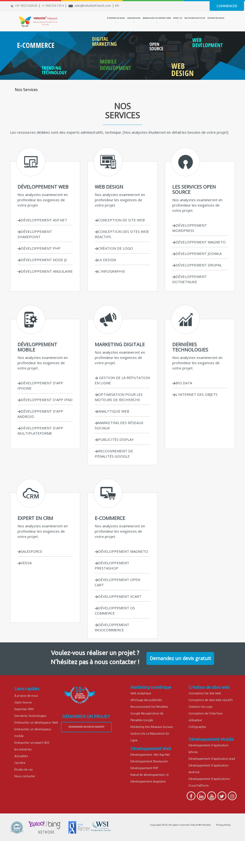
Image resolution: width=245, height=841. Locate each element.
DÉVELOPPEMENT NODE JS (42, 259)
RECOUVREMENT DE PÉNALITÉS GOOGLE (114, 454)
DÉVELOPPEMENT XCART (118, 596)
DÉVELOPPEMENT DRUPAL (197, 265)
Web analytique (140, 693)
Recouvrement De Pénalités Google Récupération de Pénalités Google (149, 713)
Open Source (23, 702)
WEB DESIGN (109, 187)
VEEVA (24, 562)
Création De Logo (200, 706)
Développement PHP (144, 768)
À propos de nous (26, 695)
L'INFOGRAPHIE (110, 271)
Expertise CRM (24, 709)
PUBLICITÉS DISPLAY (114, 439)
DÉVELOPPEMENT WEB (42, 187)
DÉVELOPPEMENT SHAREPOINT (34, 234)
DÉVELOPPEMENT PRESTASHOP (112, 565)
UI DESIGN (107, 259)
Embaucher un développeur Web (36, 722)
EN (117, 5)
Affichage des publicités (146, 700)
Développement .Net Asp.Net (150, 754)
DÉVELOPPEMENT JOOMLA (197, 253)
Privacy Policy (223, 825)
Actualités (21, 756)
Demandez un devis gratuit (180, 658)
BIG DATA (182, 382)
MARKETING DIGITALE (120, 344)
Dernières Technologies (30, 715)
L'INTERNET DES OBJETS (194, 394)
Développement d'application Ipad (212, 758)
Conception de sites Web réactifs (211, 700)
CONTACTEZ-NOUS (215, 18)
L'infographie (197, 726)
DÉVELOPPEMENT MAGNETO (199, 242)
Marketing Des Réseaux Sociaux (151, 726)
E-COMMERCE (110, 518)
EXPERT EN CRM (35, 518)
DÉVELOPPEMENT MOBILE (37, 347)
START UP (177, 18)
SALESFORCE (29, 551)
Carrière (19, 762)
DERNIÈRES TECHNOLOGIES (190, 347)
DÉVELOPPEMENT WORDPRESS (189, 228)
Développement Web (150, 748)
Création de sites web (209, 687)
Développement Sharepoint (149, 761)
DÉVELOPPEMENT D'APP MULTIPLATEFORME (40, 431)
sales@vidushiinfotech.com (92, 5)
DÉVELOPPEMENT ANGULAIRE (45, 271)
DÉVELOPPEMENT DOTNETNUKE (189, 279)
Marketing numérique (150, 687)
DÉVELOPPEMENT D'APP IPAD (44, 399)
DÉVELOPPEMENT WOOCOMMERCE (112, 627)
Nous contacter (24, 776)
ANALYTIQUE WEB (112, 411)
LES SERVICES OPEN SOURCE (194, 189)
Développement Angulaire (148, 781)
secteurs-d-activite (194, 18)
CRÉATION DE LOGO (114, 248)
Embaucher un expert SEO (32, 742)
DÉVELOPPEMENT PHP (39, 248)
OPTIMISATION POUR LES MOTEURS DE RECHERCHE (119, 397)
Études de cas (23, 769)
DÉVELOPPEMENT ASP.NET (42, 220)
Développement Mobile (211, 739)
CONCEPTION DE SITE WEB (120, 220)
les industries (23, 749)
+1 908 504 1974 (52, 6)
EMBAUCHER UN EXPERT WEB (157, 18)
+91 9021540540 (26, 6)
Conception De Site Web (205, 693)
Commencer (227, 6)
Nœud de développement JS (149, 774)
